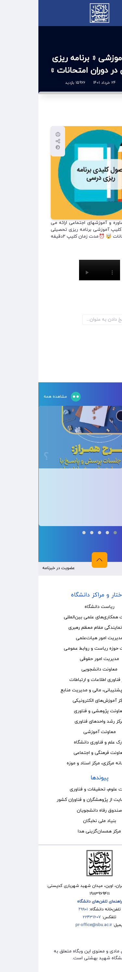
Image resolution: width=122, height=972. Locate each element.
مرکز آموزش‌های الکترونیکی (61, 701)
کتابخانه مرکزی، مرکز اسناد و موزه (61, 763)
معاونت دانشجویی (61, 669)
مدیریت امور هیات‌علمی (61, 638)
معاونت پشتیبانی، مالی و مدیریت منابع (61, 690)
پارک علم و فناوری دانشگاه (61, 742)
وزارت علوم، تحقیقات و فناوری (61, 789)
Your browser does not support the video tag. (61, 270)
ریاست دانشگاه (61, 607)
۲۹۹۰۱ (44, 909)
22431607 (53, 917)
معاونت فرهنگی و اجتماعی (61, 753)
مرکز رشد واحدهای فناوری (61, 721)
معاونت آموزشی (61, 732)
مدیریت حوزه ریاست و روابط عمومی (61, 648)
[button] (77, 532)
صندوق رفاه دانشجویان (61, 810)
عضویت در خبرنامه (20, 568)
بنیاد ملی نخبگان (61, 821)
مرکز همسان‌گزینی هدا (61, 831)
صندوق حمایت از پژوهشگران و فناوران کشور (61, 800)
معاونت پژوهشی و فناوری (61, 711)
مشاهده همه (17, 397)
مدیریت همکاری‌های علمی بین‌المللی (61, 617)
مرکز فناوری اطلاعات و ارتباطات (61, 680)
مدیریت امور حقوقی (61, 659)
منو (111, 12)
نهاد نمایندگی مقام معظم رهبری (61, 628)
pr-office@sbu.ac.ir (55, 925)
